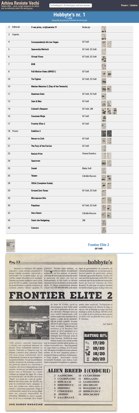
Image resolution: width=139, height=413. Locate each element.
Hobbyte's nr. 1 (69, 15)
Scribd (84, 20)
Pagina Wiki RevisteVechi (60, 20)
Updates (134, 5)
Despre (124, 5)
